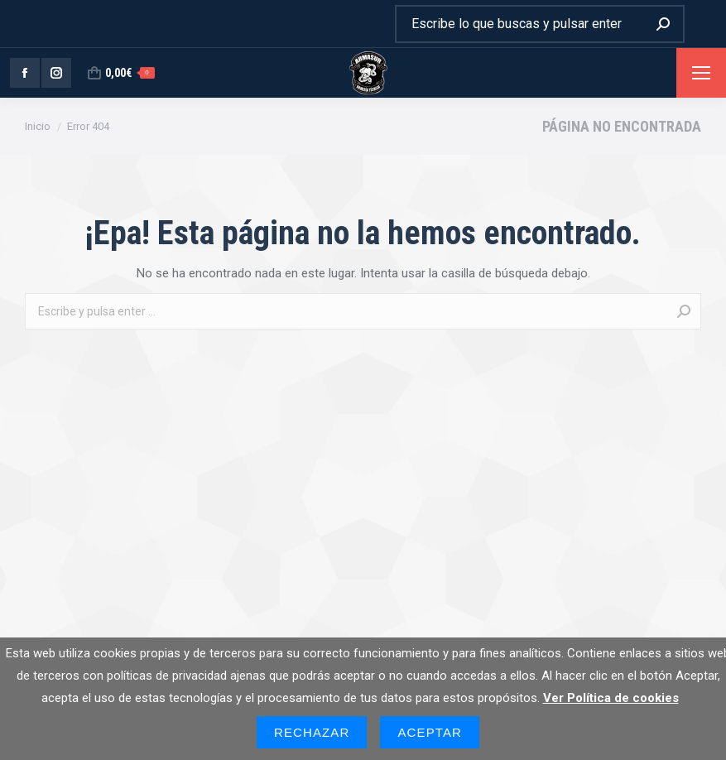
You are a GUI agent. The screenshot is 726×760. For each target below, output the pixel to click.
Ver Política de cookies (611, 697)
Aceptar (429, 732)
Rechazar (312, 732)
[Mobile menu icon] (701, 73)
